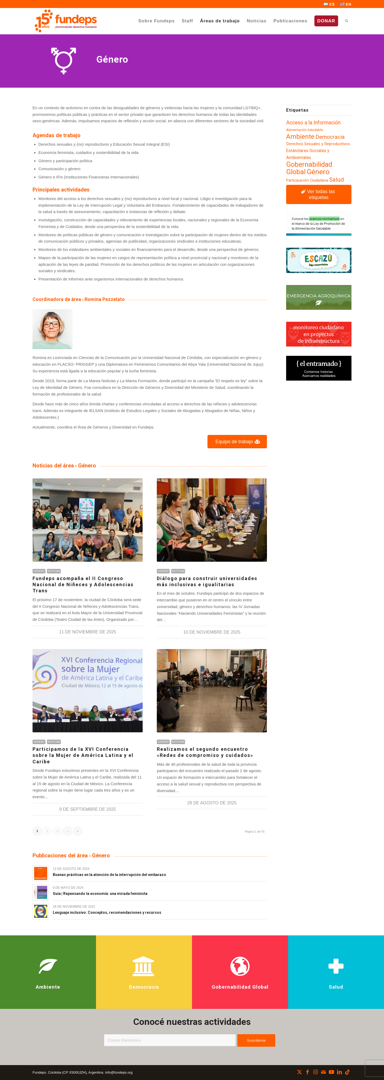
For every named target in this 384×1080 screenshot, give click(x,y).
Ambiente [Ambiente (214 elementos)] (300, 136)
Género (39, 571)
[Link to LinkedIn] (339, 1072)
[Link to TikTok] (347, 1072)
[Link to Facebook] (307, 1072)
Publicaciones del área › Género (71, 855)
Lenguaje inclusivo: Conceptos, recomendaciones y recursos (107, 912)
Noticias (54, 571)
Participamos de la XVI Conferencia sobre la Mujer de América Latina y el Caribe (83, 755)
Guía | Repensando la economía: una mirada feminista (100, 893)
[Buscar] (346, 21)
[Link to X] (299, 1072)
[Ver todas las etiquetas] (318, 194)
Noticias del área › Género (64, 465)
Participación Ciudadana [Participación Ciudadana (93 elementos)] (307, 180)
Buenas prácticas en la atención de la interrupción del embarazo (109, 875)
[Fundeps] (66, 21)
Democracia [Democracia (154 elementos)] (330, 137)
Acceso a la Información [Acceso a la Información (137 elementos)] (313, 123)
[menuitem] (329, 4)
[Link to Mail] (323, 1072)
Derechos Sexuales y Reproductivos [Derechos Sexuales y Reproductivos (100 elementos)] (318, 143)
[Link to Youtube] (331, 1072)
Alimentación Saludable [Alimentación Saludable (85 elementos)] (304, 130)
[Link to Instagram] (315, 1072)
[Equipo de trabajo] (237, 442)
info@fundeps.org (119, 1072)
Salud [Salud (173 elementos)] (336, 179)
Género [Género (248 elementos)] (318, 172)
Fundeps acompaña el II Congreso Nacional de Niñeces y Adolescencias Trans (83, 585)
